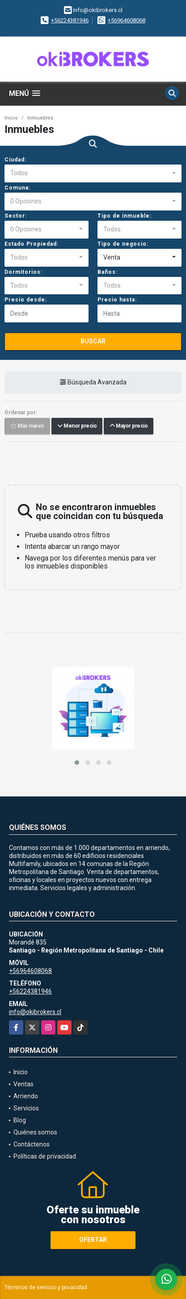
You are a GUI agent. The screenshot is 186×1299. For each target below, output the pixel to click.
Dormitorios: (23, 272)
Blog (19, 1120)
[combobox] (93, 173)
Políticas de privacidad (44, 1156)
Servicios (26, 1108)
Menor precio (77, 426)
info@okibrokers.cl (35, 1011)
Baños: (107, 272)
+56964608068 (126, 20)
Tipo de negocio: (122, 244)
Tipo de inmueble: (124, 216)
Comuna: (17, 188)
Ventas (23, 1084)
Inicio (11, 118)
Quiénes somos (35, 1132)
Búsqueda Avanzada (93, 382)
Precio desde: (25, 300)
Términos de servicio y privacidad (45, 1287)
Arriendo (25, 1096)
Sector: (15, 216)
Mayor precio (129, 426)
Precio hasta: (117, 300)
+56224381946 (70, 20)
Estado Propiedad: (31, 244)
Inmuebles (40, 118)
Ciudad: (15, 160)
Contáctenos (31, 1144)
